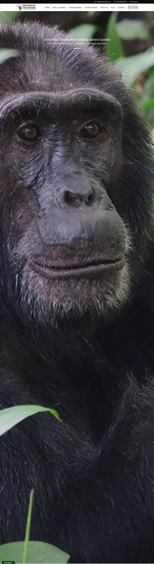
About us (104, 8)
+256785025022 (121, 2)
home (47, 8)
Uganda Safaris (75, 8)
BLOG (113, 8)
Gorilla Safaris (59, 8)
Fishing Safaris (91, 8)
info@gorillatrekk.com (103, 2)
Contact (121, 8)
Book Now (133, 7)
